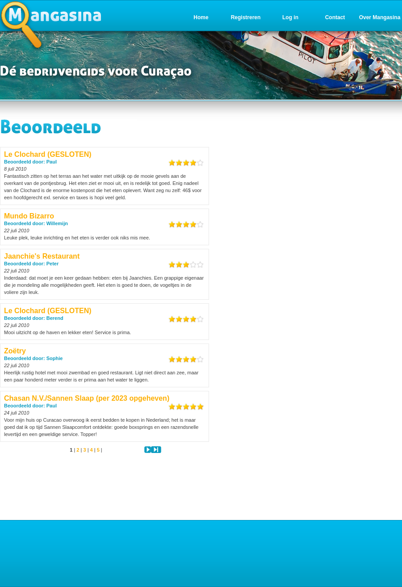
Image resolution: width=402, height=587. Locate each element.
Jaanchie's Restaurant (42, 256)
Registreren (246, 17)
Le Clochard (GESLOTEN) (48, 154)
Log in (290, 17)
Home (200, 17)
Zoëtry (15, 351)
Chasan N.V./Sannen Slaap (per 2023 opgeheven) (86, 398)
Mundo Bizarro (29, 216)
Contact (335, 17)
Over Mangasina (380, 17)
